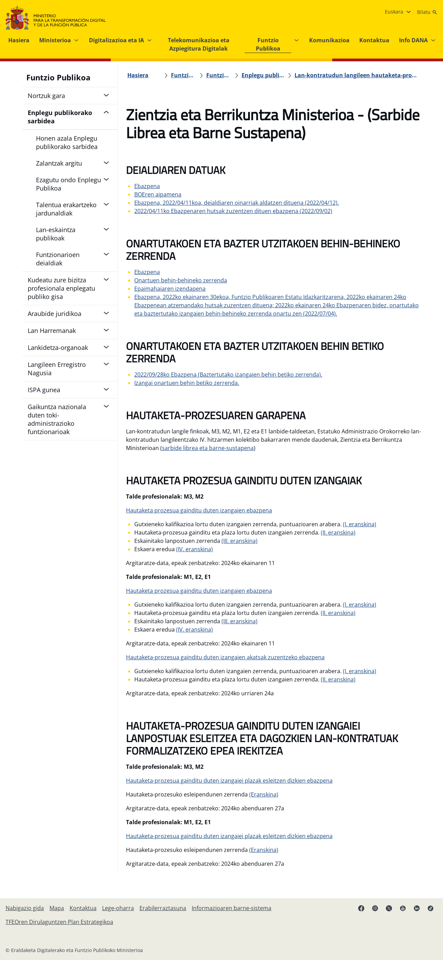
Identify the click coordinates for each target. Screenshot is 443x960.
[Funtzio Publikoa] (184, 75)
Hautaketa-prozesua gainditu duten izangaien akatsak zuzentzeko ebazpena (225, 657)
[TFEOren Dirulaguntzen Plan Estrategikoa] (59, 922)
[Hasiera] (137, 75)
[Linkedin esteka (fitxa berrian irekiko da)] (417, 908)
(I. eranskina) (359, 524)
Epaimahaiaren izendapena (170, 288)
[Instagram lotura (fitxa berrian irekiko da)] (375, 908)
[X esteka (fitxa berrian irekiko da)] (389, 908)
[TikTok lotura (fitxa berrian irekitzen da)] (430, 908)
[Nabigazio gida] (25, 908)
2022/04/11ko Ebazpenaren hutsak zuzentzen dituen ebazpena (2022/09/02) (233, 211)
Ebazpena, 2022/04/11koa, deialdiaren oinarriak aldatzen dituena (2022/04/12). (236, 202)
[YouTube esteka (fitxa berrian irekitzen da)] (403, 908)
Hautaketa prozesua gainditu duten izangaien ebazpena (199, 510)
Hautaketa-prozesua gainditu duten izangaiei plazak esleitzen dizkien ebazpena (229, 780)
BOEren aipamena (157, 194)
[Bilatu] (427, 12)
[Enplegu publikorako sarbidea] (263, 75)
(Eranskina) (263, 794)
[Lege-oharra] (118, 908)
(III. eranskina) (239, 541)
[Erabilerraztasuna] (162, 908)
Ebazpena (147, 186)
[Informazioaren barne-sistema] (231, 908)
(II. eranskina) (338, 532)
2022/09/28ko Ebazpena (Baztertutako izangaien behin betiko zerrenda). (228, 374)
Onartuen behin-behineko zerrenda (180, 280)
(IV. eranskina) (194, 549)
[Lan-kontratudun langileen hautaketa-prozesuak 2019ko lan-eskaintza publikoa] (356, 75)
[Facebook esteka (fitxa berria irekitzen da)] (361, 908)
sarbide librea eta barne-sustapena (208, 448)
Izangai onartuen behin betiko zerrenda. (186, 383)
